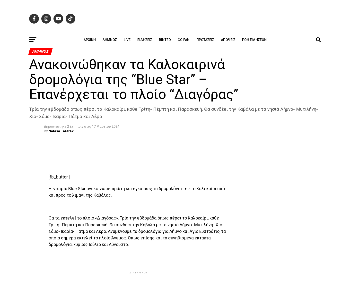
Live (127, 40)
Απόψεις (228, 40)
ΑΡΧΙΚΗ (90, 40)
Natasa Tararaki (62, 131)
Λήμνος (110, 40)
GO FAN (184, 40)
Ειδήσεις (144, 40)
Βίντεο (165, 40)
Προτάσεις (205, 40)
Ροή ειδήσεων (254, 40)
